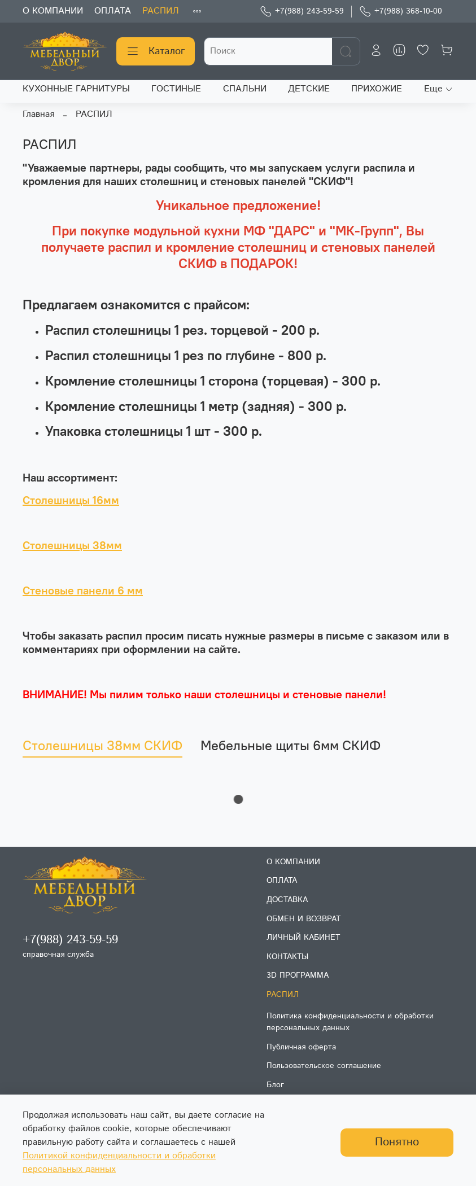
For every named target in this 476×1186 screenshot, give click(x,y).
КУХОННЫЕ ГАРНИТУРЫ (76, 88)
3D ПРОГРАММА (298, 975)
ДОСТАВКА (287, 899)
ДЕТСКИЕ (309, 88)
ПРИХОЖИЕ (376, 88)
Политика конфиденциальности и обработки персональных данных (350, 1022)
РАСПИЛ (160, 11)
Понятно (397, 1142)
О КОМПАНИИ (53, 11)
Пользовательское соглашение (324, 1065)
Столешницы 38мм (72, 545)
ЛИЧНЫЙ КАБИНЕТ (303, 937)
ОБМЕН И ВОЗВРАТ (303, 919)
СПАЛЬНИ (245, 88)
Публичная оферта (301, 1047)
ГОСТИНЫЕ (176, 88)
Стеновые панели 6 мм (83, 590)
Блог (275, 1085)
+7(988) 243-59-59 (302, 11)
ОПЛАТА (112, 11)
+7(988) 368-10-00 (400, 11)
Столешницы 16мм (71, 500)
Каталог (155, 51)
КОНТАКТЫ (287, 956)
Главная (38, 114)
